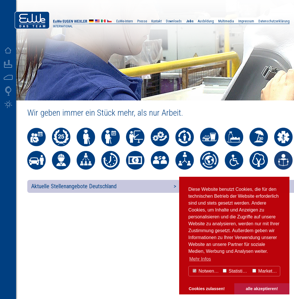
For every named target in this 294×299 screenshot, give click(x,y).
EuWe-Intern (124, 21)
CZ (109, 22)
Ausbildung (206, 21)
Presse (142, 21)
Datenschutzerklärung (274, 21)
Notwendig (206, 271)
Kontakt (156, 21)
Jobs (190, 21)
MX (103, 22)
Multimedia (226, 21)
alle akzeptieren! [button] (262, 288)
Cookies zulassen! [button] (207, 288)
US (97, 22)
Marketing (265, 271)
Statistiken (236, 271)
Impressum (246, 21)
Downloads (174, 21)
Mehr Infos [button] (200, 259)
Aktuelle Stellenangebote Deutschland (74, 186)
